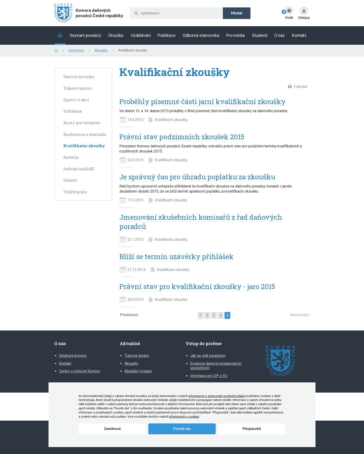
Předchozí (129, 315)
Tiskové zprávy (136, 355)
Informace (76, 50)
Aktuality (101, 50)
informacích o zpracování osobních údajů (216, 396)
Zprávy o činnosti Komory (79, 371)
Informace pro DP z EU (208, 376)
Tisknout (300, 86)
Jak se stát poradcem (207, 355)
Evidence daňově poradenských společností (215, 365)
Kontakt (65, 363)
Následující (299, 315)
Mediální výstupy (138, 371)
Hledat (236, 13)
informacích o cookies (184, 416)
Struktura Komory (73, 355)
